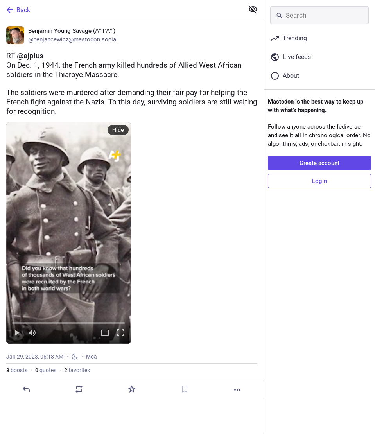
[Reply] (26, 389)
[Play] (16, 333)
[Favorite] (131, 389)
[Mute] (32, 333)
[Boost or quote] (79, 389)
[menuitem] (68, 233)
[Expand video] (105, 333)
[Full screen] (120, 333)
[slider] (68, 321)
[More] (237, 390)
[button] (68, 233)
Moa (91, 356)
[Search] (319, 15)
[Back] (121, 10)
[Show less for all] (253, 9)
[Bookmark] (184, 389)
